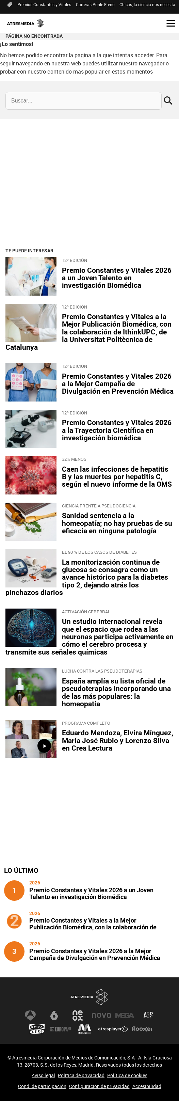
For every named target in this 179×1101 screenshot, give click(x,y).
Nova (101, 1015)
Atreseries (149, 1015)
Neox (77, 1015)
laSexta (54, 1015)
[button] (168, 23)
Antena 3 (30, 1015)
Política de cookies (127, 1075)
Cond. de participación (42, 1086)
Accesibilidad (146, 1086)
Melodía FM (84, 1029)
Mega (125, 1015)
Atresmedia (89, 997)
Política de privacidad (81, 1075)
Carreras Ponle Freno (95, 4)
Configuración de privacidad (99, 1086)
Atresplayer (113, 1029)
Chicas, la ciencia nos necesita (147, 4)
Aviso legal (43, 1075)
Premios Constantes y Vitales (44, 4)
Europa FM (60, 1029)
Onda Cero (37, 1029)
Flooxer (142, 1029)
